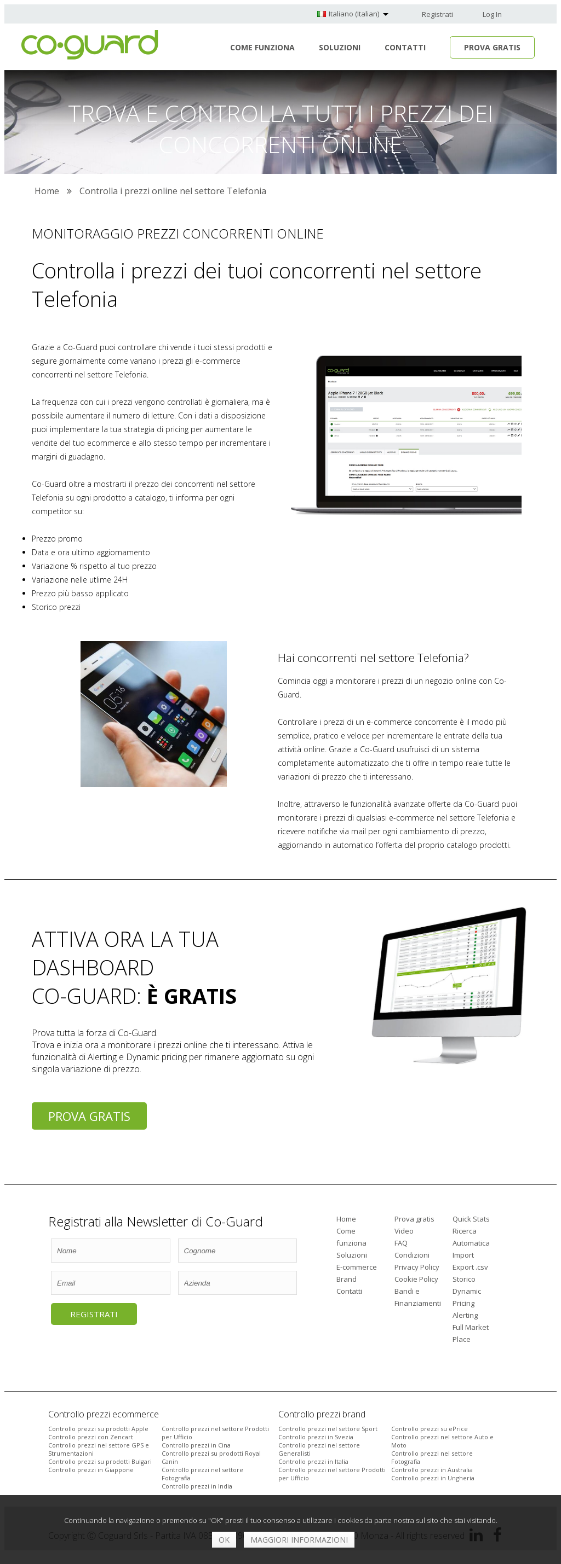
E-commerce (356, 1267)
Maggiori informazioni (299, 1539)
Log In (492, 14)
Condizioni (412, 1255)
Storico (464, 1279)
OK (224, 1539)
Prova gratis (89, 1116)
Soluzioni (339, 47)
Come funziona (262, 47)
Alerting (465, 1315)
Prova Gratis (492, 47)
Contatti (405, 47)
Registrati (437, 14)
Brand (346, 1279)
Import (463, 1255)
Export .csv (470, 1267)
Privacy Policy (416, 1267)
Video (404, 1231)
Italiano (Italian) (354, 14)
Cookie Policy (416, 1279)
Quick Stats (471, 1219)
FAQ (401, 1243)
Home (346, 1219)
